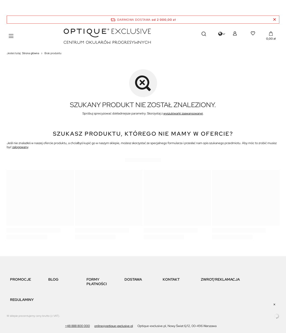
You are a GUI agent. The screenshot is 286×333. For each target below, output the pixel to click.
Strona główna (30, 53)
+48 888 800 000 (77, 326)
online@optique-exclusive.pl (113, 326)
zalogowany (20, 147)
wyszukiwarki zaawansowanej (183, 113)
